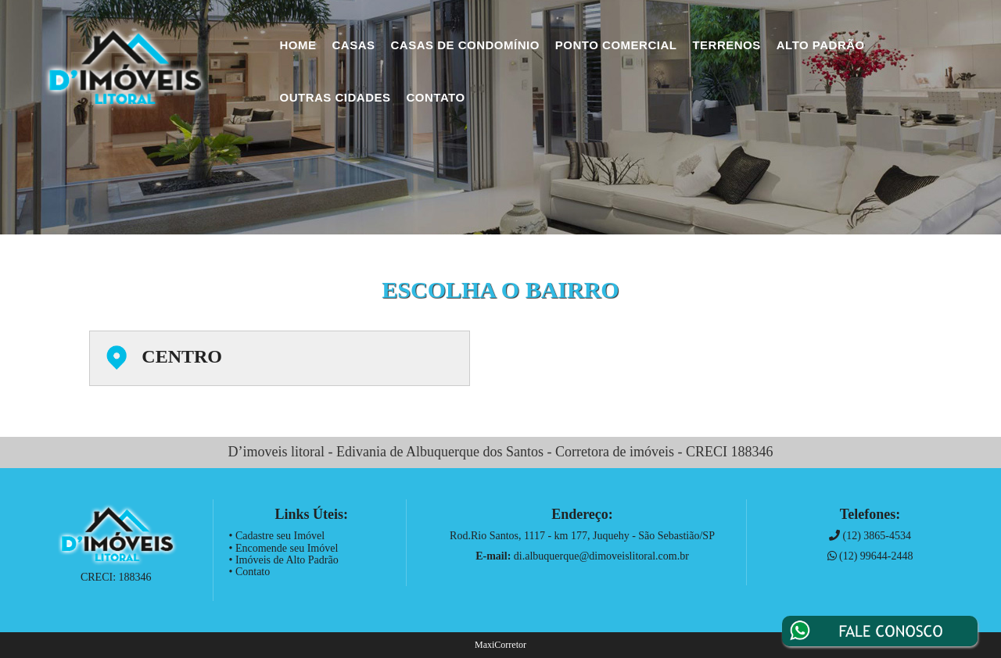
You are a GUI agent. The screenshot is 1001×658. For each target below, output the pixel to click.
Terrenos (726, 45)
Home (298, 45)
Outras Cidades (335, 97)
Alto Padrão (821, 45)
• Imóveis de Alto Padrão (284, 560)
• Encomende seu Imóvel (284, 548)
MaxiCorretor (500, 644)
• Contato (250, 572)
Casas (353, 45)
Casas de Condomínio (465, 45)
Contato (436, 97)
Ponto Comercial (616, 45)
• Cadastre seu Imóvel (277, 536)
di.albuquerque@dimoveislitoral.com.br (601, 556)
